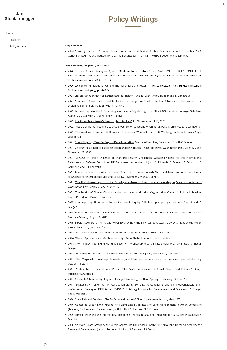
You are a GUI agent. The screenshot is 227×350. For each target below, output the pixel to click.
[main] (133, 20)
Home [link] (9, 33)
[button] (223, 4)
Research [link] (14, 40)
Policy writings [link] (17, 46)
